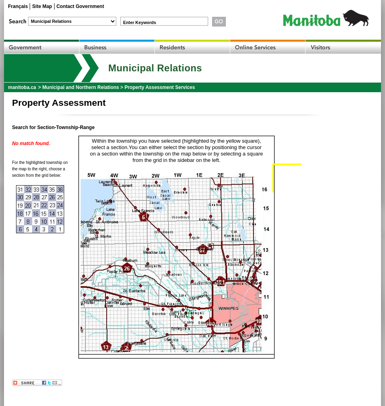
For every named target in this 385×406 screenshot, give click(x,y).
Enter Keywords (139, 22)
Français (18, 6)
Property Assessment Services (159, 87)
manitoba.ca (22, 87)
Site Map (42, 6)
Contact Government (80, 6)
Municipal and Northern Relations (80, 87)
